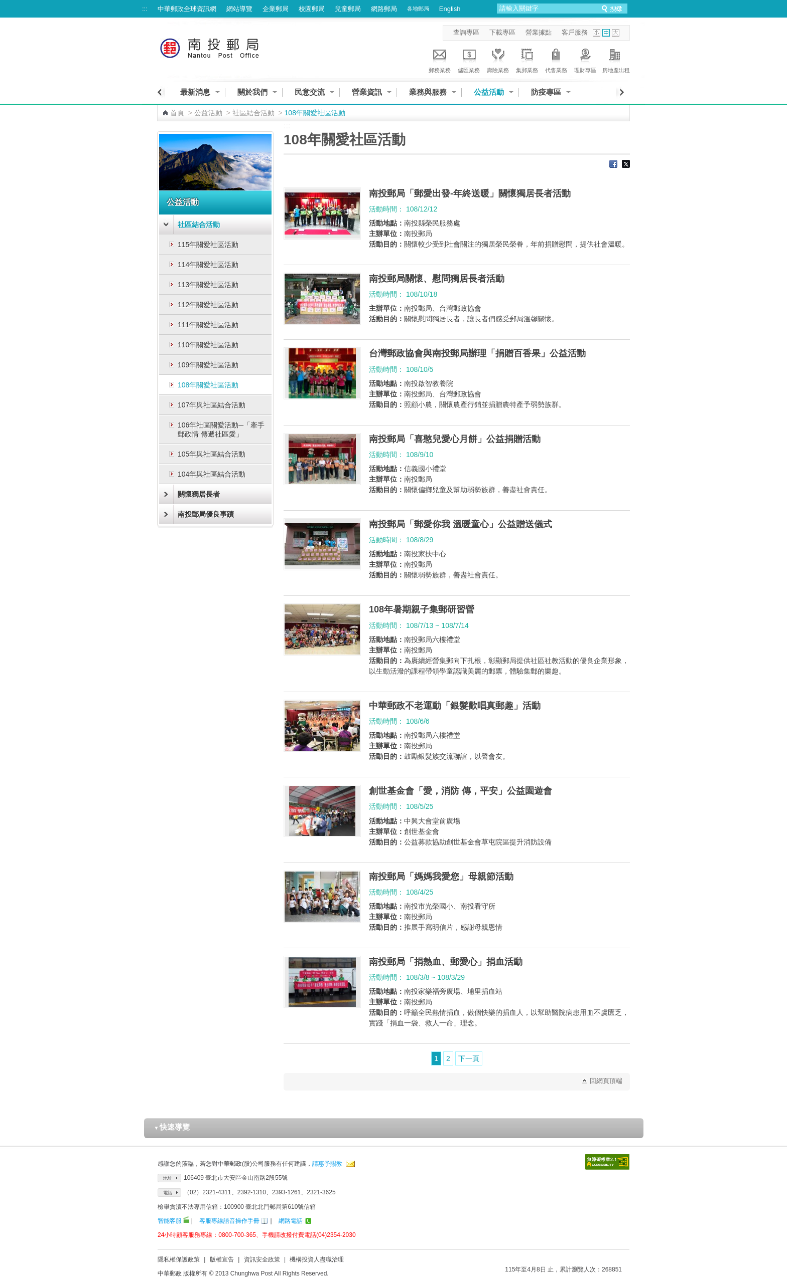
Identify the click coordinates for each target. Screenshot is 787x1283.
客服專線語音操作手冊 (229, 1220)
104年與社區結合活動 (211, 474)
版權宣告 (222, 1259)
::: (145, 9)
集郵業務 (527, 59)
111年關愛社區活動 (208, 325)
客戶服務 (575, 32)
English (450, 9)
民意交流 (310, 92)
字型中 (606, 33)
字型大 (615, 33)
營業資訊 (367, 92)
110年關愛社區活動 (208, 345)
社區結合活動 (253, 113)
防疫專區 (546, 92)
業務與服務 (428, 92)
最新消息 (195, 92)
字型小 (596, 33)
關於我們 (252, 92)
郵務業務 (440, 59)
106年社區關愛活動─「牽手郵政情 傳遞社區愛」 (221, 429)
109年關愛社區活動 (208, 365)
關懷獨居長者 (199, 494)
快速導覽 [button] (172, 1127)
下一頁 (468, 1058)
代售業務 (556, 59)
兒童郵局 (348, 9)
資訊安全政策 (262, 1259)
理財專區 (585, 59)
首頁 (177, 113)
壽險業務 (498, 59)
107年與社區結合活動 (211, 405)
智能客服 (170, 1220)
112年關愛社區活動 (208, 305)
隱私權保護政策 (179, 1259)
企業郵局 (276, 9)
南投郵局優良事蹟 (206, 514)
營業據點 (539, 32)
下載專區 (502, 32)
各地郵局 (418, 9)
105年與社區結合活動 (211, 454)
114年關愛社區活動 (208, 265)
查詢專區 (466, 32)
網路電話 (291, 1220)
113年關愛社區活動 (208, 285)
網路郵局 (384, 9)
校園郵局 (312, 9)
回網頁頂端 (606, 1081)
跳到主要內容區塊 (5, 5)
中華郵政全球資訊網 (187, 9)
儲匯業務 (469, 59)
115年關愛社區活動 (208, 245)
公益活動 (489, 92)
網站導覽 (239, 9)
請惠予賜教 (327, 1163)
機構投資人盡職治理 (317, 1259)
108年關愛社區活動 (208, 385)
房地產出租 (616, 59)
